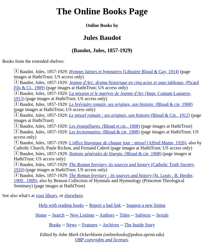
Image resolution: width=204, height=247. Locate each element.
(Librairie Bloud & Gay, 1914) (124, 71)
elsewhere (73, 195)
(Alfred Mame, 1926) (127, 142)
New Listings (82, 215)
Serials (162, 215)
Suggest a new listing (145, 205)
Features (89, 224)
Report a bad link (105, 205)
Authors (106, 215)
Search (58, 215)
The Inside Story (139, 224)
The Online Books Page (102, 11)
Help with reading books (61, 205)
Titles (124, 215)
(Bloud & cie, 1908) (131, 104)
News (71, 224)
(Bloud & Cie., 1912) (129, 115)
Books (55, 224)
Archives (111, 224)
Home (41, 215)
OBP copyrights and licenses (101, 239)
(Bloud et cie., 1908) (104, 126)
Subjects (143, 215)
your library (46, 195)
